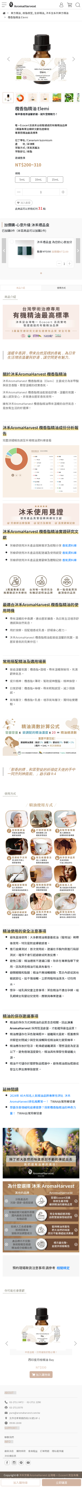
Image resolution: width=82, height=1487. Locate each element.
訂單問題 (44, 1451)
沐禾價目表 (10, 1455)
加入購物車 (20, 1482)
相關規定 (63, 1267)
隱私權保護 (58, 1451)
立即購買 (61, 1482)
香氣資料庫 (69, 545)
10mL (38, 179)
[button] (73, 59)
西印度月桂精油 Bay (41, 1359)
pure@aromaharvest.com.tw (24, 1412)
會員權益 (33, 1451)
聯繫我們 (9, 1437)
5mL (22, 179)
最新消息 (9, 1451)
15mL (55, 179)
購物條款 (21, 1451)
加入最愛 (24, 202)
